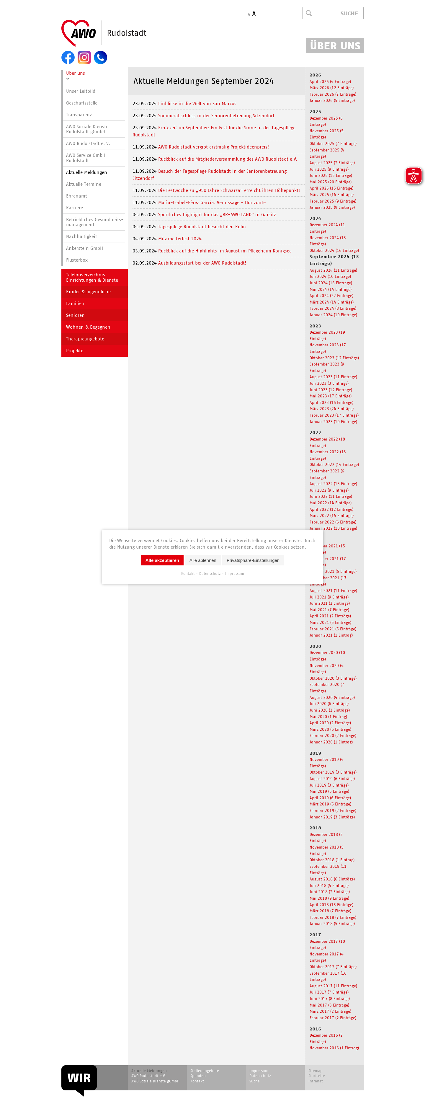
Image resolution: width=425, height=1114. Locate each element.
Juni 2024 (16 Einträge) (331, 282)
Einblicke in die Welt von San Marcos (197, 103)
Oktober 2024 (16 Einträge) (334, 250)
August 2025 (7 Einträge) (332, 162)
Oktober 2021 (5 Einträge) (333, 571)
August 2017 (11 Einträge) (333, 985)
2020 (315, 646)
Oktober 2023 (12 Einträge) (334, 357)
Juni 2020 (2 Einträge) (330, 709)
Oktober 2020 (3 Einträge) (333, 678)
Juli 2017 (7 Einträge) (329, 991)
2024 (315, 218)
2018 (315, 828)
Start (118, 34)
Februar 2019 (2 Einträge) (333, 810)
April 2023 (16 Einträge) (331, 402)
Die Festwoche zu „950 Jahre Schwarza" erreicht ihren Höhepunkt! (229, 190)
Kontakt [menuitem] (197, 1081)
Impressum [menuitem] (258, 1071)
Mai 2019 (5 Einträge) (329, 791)
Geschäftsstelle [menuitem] (81, 103)
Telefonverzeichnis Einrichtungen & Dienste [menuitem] (92, 277)
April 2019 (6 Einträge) (330, 797)
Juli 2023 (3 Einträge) (329, 383)
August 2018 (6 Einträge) (332, 878)
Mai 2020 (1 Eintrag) (328, 716)
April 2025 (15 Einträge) (331, 187)
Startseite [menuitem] (316, 1076)
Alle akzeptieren (162, 559)
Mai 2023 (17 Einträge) (331, 395)
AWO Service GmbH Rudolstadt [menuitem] (85, 157)
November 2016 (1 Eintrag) (334, 1047)
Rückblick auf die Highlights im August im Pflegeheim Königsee (225, 251)
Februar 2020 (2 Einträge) (333, 735)
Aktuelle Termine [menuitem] (83, 184)
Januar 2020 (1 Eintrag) (331, 741)
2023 (315, 326)
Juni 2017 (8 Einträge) (330, 998)
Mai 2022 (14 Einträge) (331, 502)
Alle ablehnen (202, 559)
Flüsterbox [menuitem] (77, 260)
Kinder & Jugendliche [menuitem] (88, 291)
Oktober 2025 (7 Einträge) (333, 143)
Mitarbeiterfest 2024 (180, 239)
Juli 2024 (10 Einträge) (330, 276)
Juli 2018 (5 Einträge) (329, 885)
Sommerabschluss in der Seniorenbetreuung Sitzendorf (216, 115)
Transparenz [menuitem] (79, 115)
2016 (315, 1029)
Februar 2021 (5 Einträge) (333, 628)
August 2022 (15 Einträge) (333, 483)
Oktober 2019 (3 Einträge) (333, 771)
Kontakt (188, 573)
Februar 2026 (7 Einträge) (333, 94)
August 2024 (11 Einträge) (333, 270)
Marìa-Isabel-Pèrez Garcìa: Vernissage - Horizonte (212, 202)
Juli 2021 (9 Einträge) (329, 596)
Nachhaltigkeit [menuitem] (81, 236)
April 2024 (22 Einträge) (331, 295)
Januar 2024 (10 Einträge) (333, 314)
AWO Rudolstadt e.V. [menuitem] (148, 1076)
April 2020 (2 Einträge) (330, 722)
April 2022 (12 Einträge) (331, 509)
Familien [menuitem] (75, 303)
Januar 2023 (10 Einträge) (333, 421)
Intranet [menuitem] (315, 1081)
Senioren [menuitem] (75, 315)
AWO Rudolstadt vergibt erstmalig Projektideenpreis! (214, 147)
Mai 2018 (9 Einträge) (329, 898)
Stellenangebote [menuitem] (204, 1071)
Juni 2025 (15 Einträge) (331, 175)
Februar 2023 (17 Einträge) (334, 414)
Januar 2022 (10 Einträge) (333, 528)
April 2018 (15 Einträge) (331, 904)
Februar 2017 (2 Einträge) (333, 1017)
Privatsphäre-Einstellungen (253, 559)
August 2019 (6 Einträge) (332, 778)
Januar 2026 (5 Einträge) (332, 100)
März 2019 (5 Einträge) (330, 803)
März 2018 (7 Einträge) (330, 910)
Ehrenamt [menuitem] (76, 196)
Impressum (234, 573)
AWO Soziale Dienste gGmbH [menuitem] (155, 1081)
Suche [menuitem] (254, 1081)
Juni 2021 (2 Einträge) (330, 603)
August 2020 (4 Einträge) (332, 697)
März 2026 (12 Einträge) (332, 87)
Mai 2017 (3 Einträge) (329, 1004)
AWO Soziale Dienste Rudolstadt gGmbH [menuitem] (87, 129)
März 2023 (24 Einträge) (332, 408)
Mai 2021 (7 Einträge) (329, 609)
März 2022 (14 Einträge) (332, 515)
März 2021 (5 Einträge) (330, 622)
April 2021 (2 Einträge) (330, 615)
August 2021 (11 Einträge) (333, 590)
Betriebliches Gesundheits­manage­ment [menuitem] (95, 222)
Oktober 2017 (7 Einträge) (333, 966)
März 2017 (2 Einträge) (330, 1011)
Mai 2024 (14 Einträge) (331, 289)
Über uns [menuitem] (75, 73)
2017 (315, 934)
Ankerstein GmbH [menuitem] (84, 248)
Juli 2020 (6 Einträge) (329, 703)
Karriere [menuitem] (74, 208)
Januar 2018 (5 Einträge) (332, 923)
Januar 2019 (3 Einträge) (332, 816)
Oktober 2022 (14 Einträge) (334, 464)
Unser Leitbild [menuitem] (80, 91)
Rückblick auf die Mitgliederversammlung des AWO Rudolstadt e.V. (228, 159)
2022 (315, 432)
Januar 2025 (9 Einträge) (332, 207)
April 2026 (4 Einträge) (330, 81)
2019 (315, 753)
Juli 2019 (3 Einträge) (329, 784)
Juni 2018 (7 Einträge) (330, 891)
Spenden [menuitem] (198, 1076)
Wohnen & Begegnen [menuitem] (88, 327)
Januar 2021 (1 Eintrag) (331, 634)
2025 (315, 111)
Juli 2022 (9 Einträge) (329, 489)
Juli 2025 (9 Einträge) (329, 169)
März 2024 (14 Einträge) (332, 301)
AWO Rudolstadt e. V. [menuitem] (88, 143)
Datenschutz (210, 573)
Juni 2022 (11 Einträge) (331, 496)
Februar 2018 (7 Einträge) (333, 917)
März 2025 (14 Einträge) (332, 194)
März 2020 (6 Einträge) (330, 729)
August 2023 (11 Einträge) (333, 376)
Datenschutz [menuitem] (260, 1076)
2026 (315, 75)
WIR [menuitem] (79, 1078)
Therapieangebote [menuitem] (85, 339)
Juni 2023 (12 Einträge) (331, 389)
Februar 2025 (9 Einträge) (333, 200)
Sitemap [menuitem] (315, 1071)
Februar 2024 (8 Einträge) (333, 308)
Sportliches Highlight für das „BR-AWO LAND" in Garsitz (217, 214)
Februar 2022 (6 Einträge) (333, 521)
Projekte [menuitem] (74, 350)
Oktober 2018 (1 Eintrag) (332, 859)
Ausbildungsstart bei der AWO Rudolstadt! (202, 263)
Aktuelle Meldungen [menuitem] (86, 172)
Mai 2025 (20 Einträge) (331, 181)
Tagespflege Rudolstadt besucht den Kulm (202, 226)
